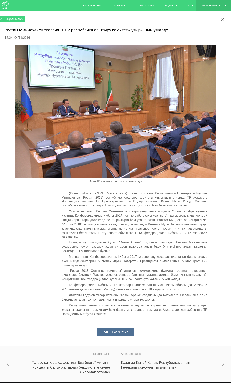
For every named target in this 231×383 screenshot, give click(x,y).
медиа (169, 5)
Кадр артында (211, 5)
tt (187, 5)
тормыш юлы (145, 5)
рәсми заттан (92, 5)
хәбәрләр (118, 5)
